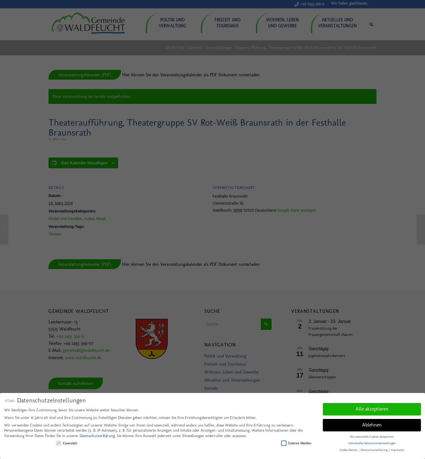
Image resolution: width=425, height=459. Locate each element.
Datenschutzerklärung (97, 435)
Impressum (397, 449)
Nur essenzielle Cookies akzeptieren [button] (372, 435)
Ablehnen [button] (372, 424)
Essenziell (66, 442)
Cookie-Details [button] (349, 449)
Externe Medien (296, 442)
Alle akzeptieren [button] (372, 408)
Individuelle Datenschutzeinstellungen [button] (372, 442)
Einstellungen (193, 435)
